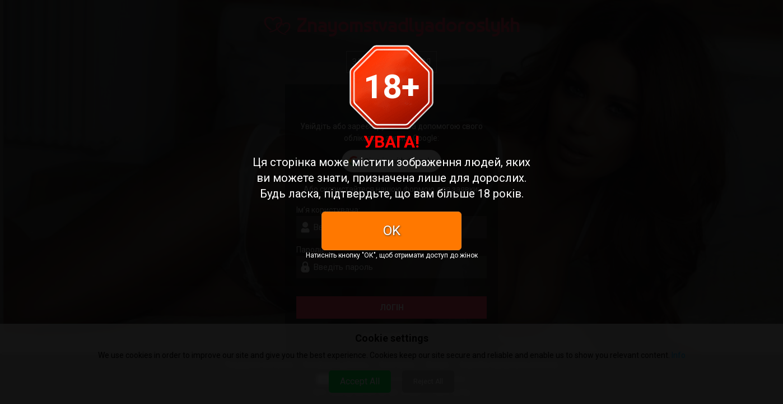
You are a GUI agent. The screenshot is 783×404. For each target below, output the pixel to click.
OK (391, 230)
